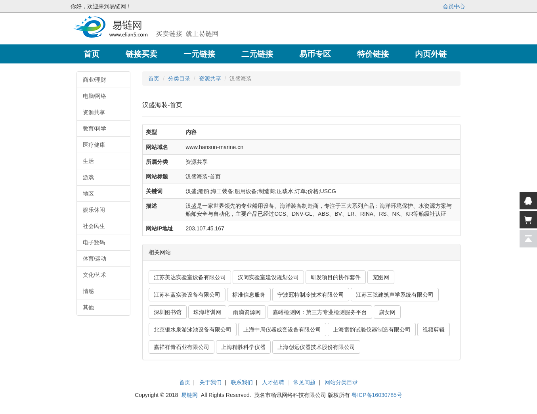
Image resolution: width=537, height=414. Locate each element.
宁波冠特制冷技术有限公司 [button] (310, 294)
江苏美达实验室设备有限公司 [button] (190, 277)
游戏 (88, 177)
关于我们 (210, 382)
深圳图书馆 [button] (168, 312)
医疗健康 (94, 145)
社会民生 (94, 226)
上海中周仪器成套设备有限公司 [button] (282, 329)
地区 (88, 193)
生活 (88, 161)
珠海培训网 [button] (207, 312)
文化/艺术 (95, 275)
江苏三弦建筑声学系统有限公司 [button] (395, 294)
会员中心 (454, 6)
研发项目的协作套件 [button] (336, 277)
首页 (153, 78)
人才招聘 (273, 382)
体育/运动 (95, 258)
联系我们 (242, 382)
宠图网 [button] (381, 277)
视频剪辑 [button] (433, 329)
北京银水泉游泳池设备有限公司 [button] (192, 329)
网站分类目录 (341, 382)
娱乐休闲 (94, 210)
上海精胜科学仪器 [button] (243, 347)
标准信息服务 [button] (249, 294)
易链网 (189, 395)
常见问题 (304, 382)
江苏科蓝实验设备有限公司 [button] (187, 294)
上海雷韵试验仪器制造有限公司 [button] (372, 329)
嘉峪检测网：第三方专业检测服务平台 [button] (320, 312)
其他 (88, 307)
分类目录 (179, 78)
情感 (88, 291)
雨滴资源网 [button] (247, 312)
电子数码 (94, 242)
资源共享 (94, 112)
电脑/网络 (95, 96)
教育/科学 (95, 128)
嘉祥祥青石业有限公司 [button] (181, 347)
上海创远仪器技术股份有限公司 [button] (316, 347)
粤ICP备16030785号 (377, 395)
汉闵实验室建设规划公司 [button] (268, 277)
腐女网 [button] (387, 312)
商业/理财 (95, 80)
